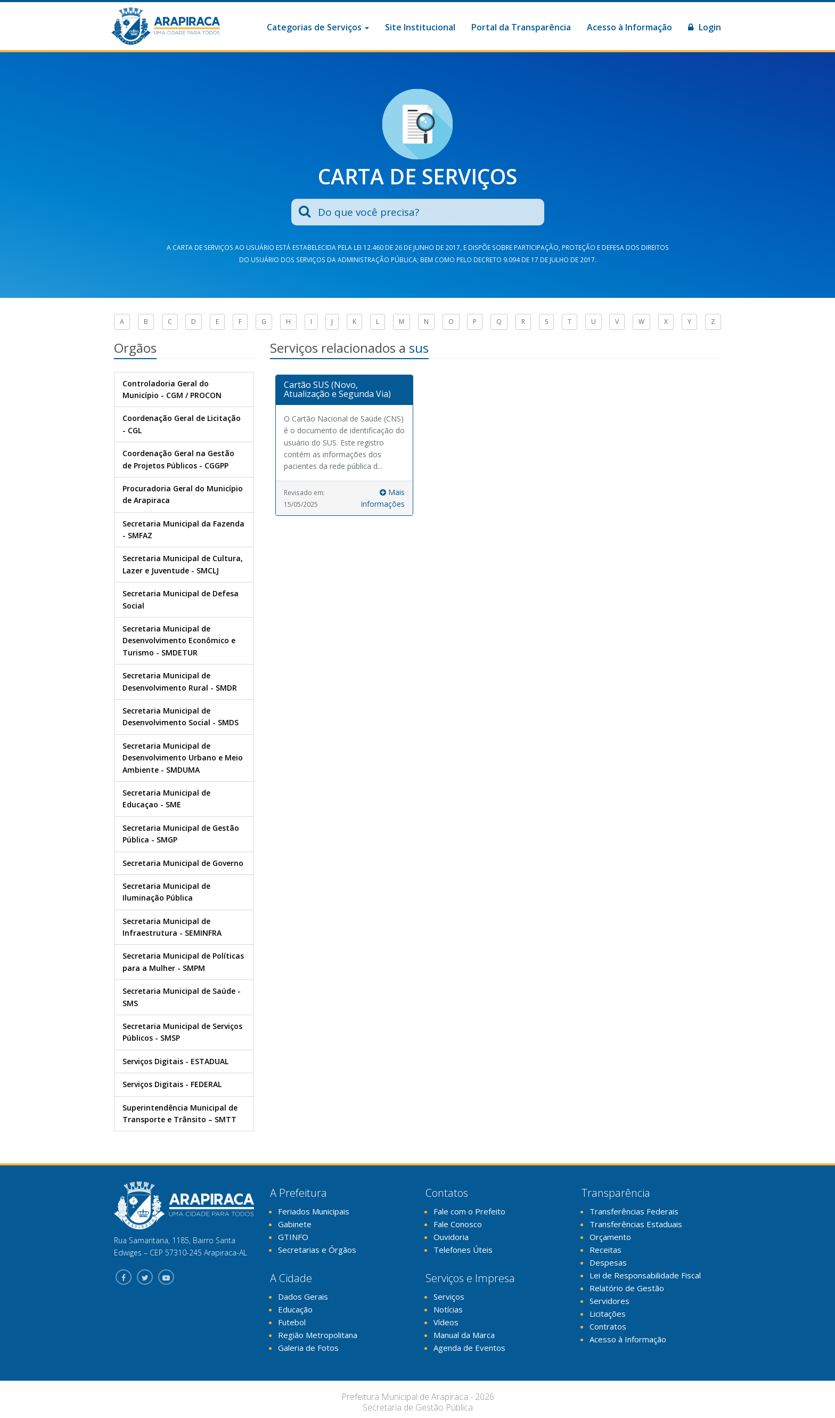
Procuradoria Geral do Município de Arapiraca (182, 494)
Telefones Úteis (463, 1249)
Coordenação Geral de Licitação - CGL (181, 424)
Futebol (292, 1322)
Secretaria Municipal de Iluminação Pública (166, 892)
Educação (295, 1309)
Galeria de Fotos (308, 1347)
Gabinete (295, 1224)
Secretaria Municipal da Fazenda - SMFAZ (183, 529)
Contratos (608, 1326)
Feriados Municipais (313, 1211)
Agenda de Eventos (469, 1347)
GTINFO (293, 1236)
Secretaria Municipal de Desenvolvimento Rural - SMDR (179, 681)
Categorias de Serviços (318, 27)
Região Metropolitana (317, 1335)
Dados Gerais (303, 1296)
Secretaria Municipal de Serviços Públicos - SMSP (182, 1032)
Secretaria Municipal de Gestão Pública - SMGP (180, 834)
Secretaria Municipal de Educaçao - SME (166, 798)
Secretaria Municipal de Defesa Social (180, 599)
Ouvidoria (451, 1236)
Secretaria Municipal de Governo (182, 863)
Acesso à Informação (629, 27)
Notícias (448, 1309)
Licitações (608, 1313)
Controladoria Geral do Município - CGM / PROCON (172, 389)
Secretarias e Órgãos (317, 1249)
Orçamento (610, 1236)
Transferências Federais (634, 1211)
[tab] (344, 390)
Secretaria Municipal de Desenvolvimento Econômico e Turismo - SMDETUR (178, 640)
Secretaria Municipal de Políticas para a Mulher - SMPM (183, 962)
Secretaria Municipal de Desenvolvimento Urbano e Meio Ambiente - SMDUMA (182, 758)
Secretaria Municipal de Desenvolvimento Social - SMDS (180, 716)
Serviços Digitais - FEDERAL (172, 1084)
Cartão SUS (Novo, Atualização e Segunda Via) (337, 389)
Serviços (448, 1296)
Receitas (605, 1249)
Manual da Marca (464, 1335)
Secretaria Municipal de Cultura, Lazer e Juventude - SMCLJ (182, 564)
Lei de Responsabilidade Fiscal (645, 1275)
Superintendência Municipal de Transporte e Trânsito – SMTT (180, 1113)
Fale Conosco (457, 1224)
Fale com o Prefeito (469, 1211)
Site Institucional (420, 27)
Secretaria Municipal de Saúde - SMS (181, 997)
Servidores (609, 1300)
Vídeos (446, 1322)
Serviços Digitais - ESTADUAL (175, 1061)
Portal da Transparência (521, 27)
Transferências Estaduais (636, 1224)
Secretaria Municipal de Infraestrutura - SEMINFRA (172, 927)
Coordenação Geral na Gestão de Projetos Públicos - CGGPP (178, 459)
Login (704, 27)
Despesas (608, 1262)
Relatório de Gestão (627, 1288)
